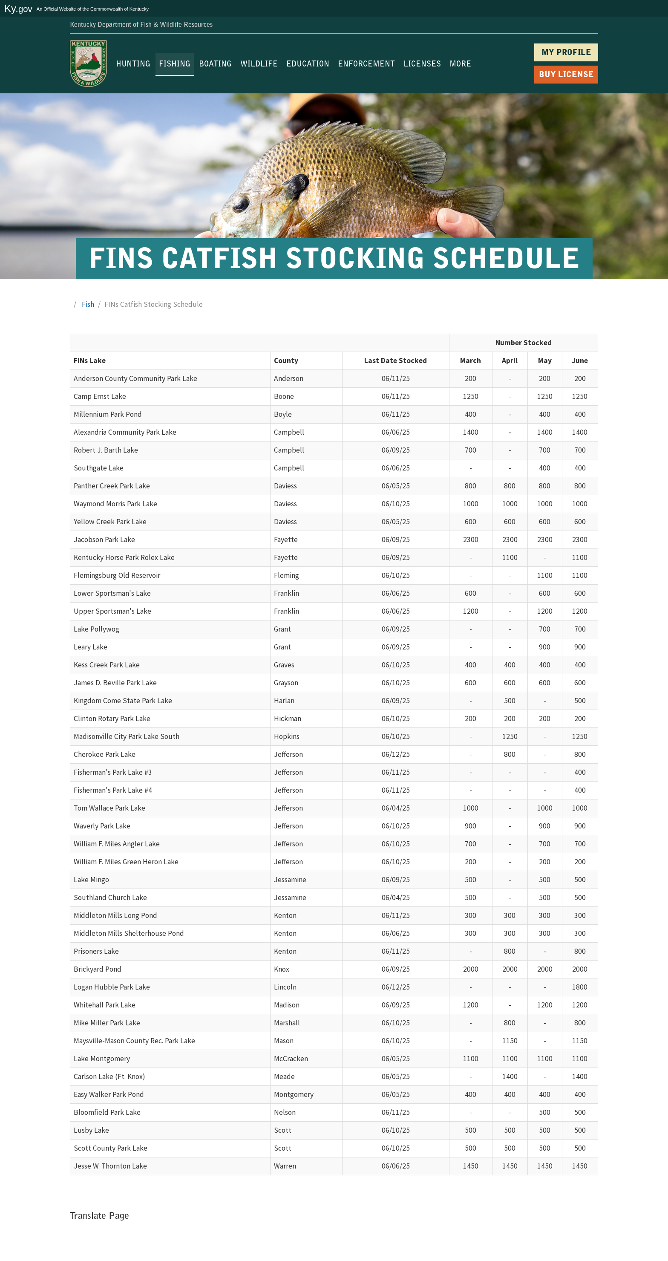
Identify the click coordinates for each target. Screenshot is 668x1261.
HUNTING (133, 65)
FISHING (174, 65)
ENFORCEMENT (366, 65)
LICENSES (422, 65)
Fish (88, 304)
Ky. (18, 8)
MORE (460, 65)
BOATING (215, 65)
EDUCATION (307, 65)
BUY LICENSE (566, 75)
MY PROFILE (566, 53)
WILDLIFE (259, 65)
